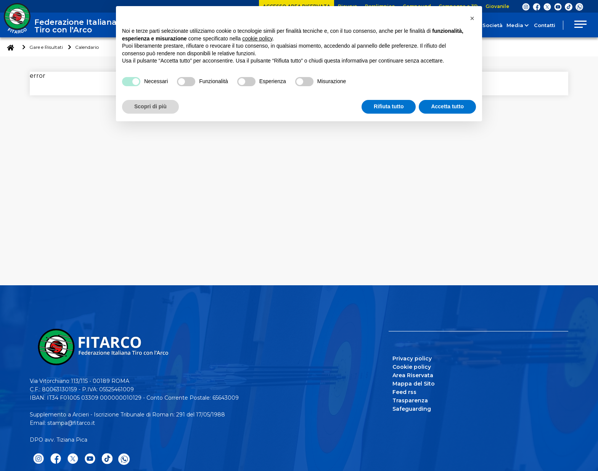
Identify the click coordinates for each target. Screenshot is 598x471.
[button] (472, 18)
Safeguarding (411, 408)
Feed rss (404, 392)
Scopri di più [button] (150, 106)
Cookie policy (411, 366)
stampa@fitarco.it (71, 423)
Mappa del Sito (413, 383)
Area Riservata (412, 375)
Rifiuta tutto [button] (389, 106)
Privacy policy (412, 358)
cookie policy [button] (257, 38)
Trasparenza (410, 400)
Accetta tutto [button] (447, 106)
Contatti (541, 25)
